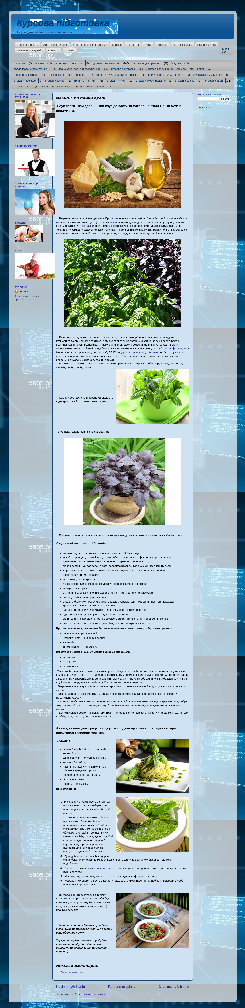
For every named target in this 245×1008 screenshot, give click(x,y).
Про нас (70, 50)
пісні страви (56, 74)
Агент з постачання (55, 44)
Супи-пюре (64, 86)
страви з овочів (184, 80)
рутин (167, 348)
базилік (93, 233)
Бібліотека (226, 50)
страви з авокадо (25, 80)
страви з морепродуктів (151, 80)
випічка (39, 63)
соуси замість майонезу (208, 74)
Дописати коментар (72, 972)
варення (20, 63)
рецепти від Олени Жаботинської (117, 74)
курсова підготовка (123, 68)
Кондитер (133, 44)
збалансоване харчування (30, 68)
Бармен (117, 44)
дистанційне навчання (69, 63)
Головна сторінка (27, 44)
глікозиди (152, 352)
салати (178, 74)
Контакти (53, 50)
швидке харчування (92, 86)
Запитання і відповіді (30, 50)
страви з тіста (22, 86)
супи (45, 86)
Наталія (23, 291)
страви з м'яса (116, 80)
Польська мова (182, 44)
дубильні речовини (133, 352)
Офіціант (162, 44)
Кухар (147, 44)
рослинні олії (155, 74)
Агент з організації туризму (90, 44)
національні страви (26, 74)
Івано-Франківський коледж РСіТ (79, 68)
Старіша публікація (174, 987)
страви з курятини (85, 80)
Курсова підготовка (63, 23)
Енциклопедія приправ (146, 63)
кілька (115, 218)
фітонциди (179, 348)
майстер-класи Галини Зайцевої (166, 68)
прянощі (80, 74)
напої (200, 68)
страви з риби (214, 80)
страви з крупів (54, 80)
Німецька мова (206, 44)
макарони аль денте (102, 868)
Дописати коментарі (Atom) (90, 994)
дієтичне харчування (106, 63)
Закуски (176, 63)
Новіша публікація (70, 987)
